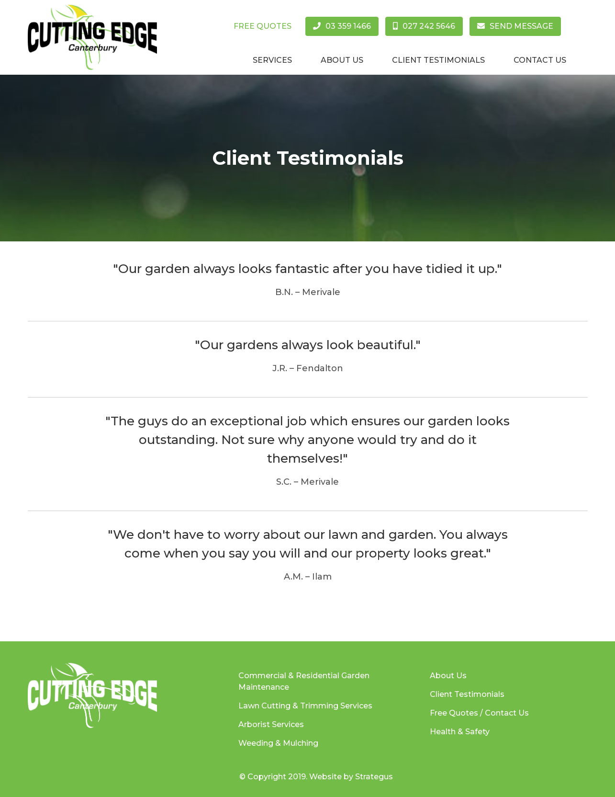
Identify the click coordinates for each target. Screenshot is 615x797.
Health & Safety (460, 731)
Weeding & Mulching (278, 743)
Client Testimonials (438, 60)
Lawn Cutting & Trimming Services (305, 705)
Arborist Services (271, 724)
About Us (342, 60)
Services (272, 60)
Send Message (515, 26)
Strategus (374, 776)
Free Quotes (262, 26)
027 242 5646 (424, 26)
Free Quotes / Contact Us (479, 712)
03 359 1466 (342, 26)
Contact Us (540, 60)
